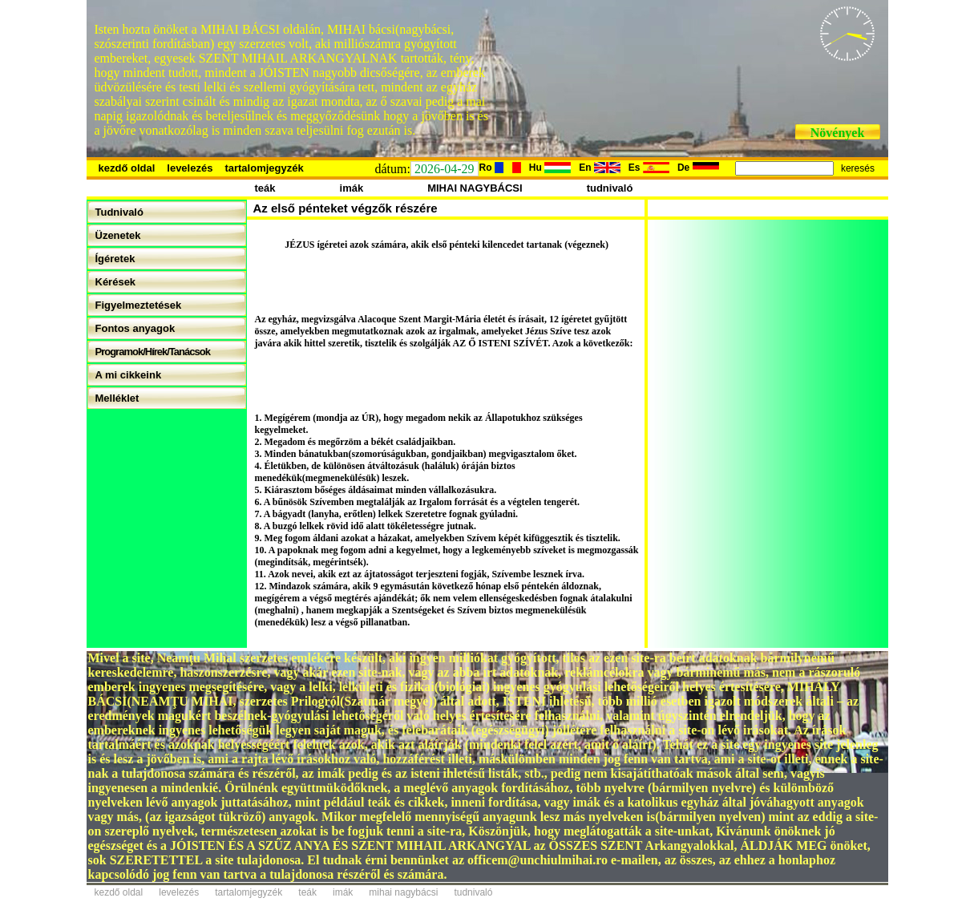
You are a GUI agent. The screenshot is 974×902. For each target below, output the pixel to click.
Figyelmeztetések (138, 305)
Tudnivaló (119, 212)
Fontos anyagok (135, 328)
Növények (837, 133)
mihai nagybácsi (403, 892)
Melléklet (117, 398)
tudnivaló (610, 188)
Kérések (115, 282)
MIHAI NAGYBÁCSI (474, 188)
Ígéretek (115, 259)
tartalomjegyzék (263, 168)
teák (265, 188)
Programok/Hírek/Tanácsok (152, 352)
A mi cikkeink (128, 375)
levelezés (189, 168)
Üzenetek (118, 235)
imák (352, 188)
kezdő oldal (127, 168)
